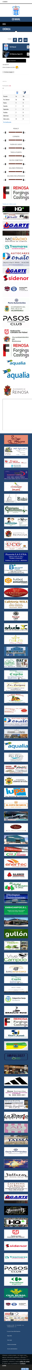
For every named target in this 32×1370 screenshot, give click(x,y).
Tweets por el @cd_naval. (9, 204)
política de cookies (24, 1361)
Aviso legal (9, 1340)
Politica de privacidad (11, 1344)
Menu (4, 24)
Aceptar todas (24, 1369)
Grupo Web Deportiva (15, 1331)
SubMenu (5, 2)
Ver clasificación (7, 122)
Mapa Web (9, 1335)
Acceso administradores (12, 1348)
